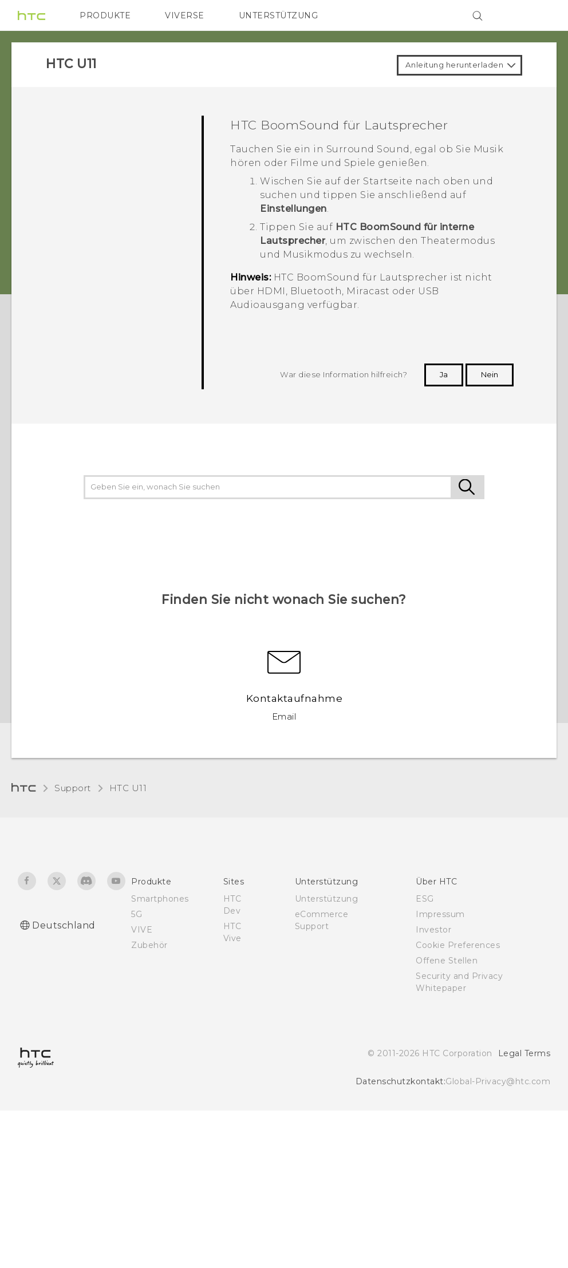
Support (72, 788)
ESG (425, 899)
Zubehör (149, 945)
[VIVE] (535, 15)
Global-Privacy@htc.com (497, 1081)
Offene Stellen (447, 960)
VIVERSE (184, 15)
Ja (444, 374)
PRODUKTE (105, 15)
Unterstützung (326, 899)
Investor (433, 930)
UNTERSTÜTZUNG (278, 15)
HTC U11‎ (128, 788)
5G (136, 914)
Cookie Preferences (458, 945)
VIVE (141, 930)
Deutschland (64, 925)
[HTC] (31, 15)
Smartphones (160, 899)
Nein (489, 374)
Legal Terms (524, 1053)
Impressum (440, 914)
